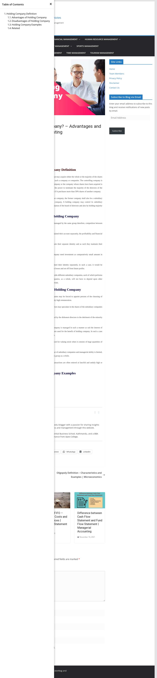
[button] (79, 39)
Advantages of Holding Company (29, 17)
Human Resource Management (101, 39)
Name (9, 606)
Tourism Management (102, 53)
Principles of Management (54, 46)
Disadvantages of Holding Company (31, 21)
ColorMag (57, 670)
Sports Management (88, 46)
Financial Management (65, 39)
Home (112, 69)
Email (8, 620)
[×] (51, 4)
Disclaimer (114, 83)
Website (9, 633)
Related (16, 28)
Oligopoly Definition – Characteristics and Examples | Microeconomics (81, 474)
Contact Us (114, 87)
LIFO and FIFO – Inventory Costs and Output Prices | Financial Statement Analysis (54, 520)
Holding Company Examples (27, 24)
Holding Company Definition (22, 13)
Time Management (76, 53)
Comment (11, 567)
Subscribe (117, 130)
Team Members (116, 73)
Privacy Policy (115, 78)
